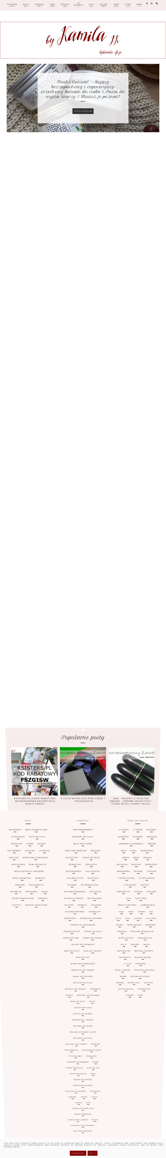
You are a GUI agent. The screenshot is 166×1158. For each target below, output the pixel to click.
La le (123, 961)
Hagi (128, 958)
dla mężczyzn (73, 943)
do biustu (96, 943)
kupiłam (10, 929)
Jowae (151, 958)
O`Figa (130, 978)
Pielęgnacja (12, 5)
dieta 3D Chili (18, 920)
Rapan (124, 982)
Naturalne (65, 5)
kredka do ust (70, 966)
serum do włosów (83, 1010)
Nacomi (140, 971)
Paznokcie (39, 5)
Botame (154, 940)
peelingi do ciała (83, 999)
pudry (94, 1005)
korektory (68, 961)
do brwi (69, 946)
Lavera (146, 961)
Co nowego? (78, 5)
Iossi (139, 958)
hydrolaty (97, 958)
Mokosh (127, 966)
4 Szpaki (142, 916)
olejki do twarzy (83, 993)
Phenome (143, 978)
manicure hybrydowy (83, 978)
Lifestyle (128, 5)
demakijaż (72, 936)
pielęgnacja (25, 946)
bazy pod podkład (73, 929)
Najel (152, 971)
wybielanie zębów (79, 1017)
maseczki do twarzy (83, 980)
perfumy (94, 1001)
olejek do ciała (83, 991)
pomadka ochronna (78, 1005)
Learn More (78, 1153)
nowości (29, 943)
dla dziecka (96, 940)
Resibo (120, 984)
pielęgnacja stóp (90, 1002)
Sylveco (148, 984)
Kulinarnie (104, 5)
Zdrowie (116, 5)
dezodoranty (71, 940)
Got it (92, 1153)
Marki (139, 5)
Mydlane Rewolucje (149, 966)
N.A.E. (127, 971)
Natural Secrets (148, 973)
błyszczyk (68, 932)
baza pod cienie (83, 925)
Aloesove (140, 920)
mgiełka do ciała (83, 984)
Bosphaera (135, 940)
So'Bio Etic (134, 984)
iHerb (9, 925)
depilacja (94, 936)
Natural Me (127, 973)
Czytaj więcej (83, 111)
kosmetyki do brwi (92, 961)
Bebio (140, 932)
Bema (154, 932)
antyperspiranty (83, 916)
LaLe (134, 961)
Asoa (139, 929)
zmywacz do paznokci (83, 1018)
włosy (92, 1017)
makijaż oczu (71, 973)
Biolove (153, 936)
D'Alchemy (142, 946)
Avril (152, 929)
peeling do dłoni (83, 996)
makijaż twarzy (93, 973)
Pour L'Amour (124, 980)
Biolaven (134, 936)
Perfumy (52, 5)
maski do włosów (83, 982)
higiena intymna (73, 958)
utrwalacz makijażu (83, 1015)
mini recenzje (23, 936)
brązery (100, 929)
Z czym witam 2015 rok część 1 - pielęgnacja (83, 780)
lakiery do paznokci (83, 971)
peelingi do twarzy (77, 1001)
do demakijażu (91, 946)
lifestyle (30, 929)
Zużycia (91, 5)
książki (25, 925)
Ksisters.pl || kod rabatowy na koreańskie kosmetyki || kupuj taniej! (37, 781)
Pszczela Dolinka (146, 980)
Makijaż (26, 5)
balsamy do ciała (83, 920)
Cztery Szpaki (138, 943)
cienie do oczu (94, 932)
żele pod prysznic (82, 1019)
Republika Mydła (141, 982)
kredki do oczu (94, 966)
